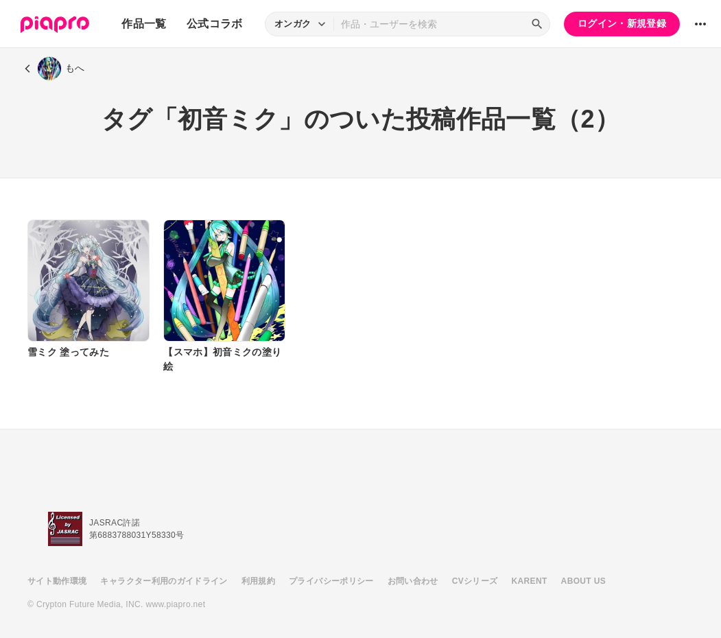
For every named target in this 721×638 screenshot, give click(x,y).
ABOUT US (583, 581)
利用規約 (258, 581)
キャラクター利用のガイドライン (163, 581)
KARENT (529, 581)
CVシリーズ (475, 581)
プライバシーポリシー (331, 581)
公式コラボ (215, 23)
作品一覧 (143, 23)
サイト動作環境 (56, 581)
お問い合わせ (413, 581)
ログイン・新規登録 (622, 23)
